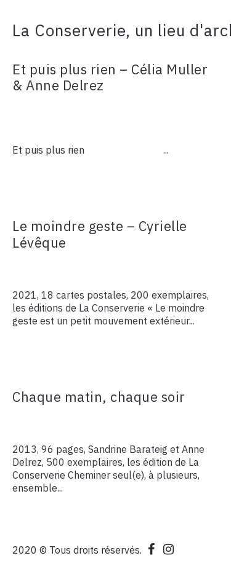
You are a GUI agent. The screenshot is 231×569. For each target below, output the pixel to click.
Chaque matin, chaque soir (98, 397)
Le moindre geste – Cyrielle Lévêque (99, 234)
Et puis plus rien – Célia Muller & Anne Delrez (110, 77)
